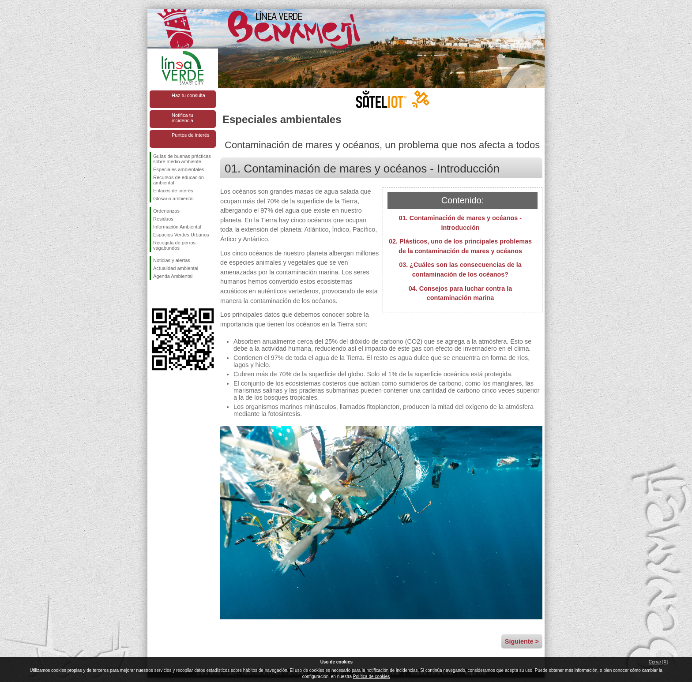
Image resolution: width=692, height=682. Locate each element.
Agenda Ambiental (172, 276)
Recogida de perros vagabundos (174, 245)
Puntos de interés (191, 135)
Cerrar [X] (658, 662)
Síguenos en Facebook (155, 294)
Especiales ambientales (178, 169)
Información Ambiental (177, 226)
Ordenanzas (166, 211)
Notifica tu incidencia (182, 117)
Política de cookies (371, 676)
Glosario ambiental (173, 198)
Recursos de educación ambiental (178, 180)
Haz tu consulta (188, 95)
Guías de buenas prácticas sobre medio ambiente (182, 159)
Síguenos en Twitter (169, 294)
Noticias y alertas (171, 260)
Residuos (163, 218)
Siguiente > (522, 641)
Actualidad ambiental (175, 268)
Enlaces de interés (173, 190)
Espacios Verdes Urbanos (181, 234)
